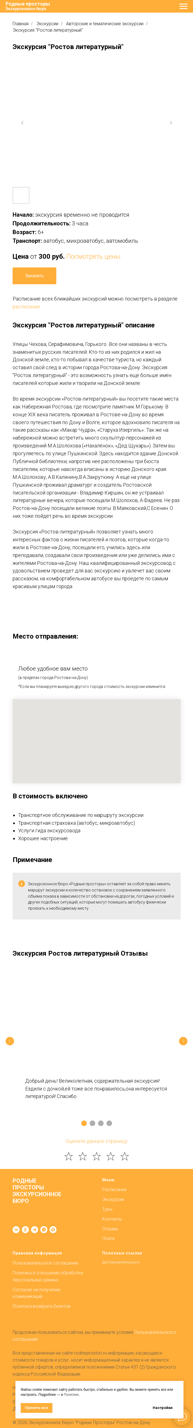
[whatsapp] (43, 1229)
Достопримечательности (120, 1262)
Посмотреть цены (93, 256)
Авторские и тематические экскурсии (104, 23)
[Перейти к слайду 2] (92, 1123)
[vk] (16, 1229)
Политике (71, 1395)
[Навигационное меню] (183, 6)
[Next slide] (171, 123)
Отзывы (110, 1228)
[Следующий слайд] (183, 1041)
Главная (21, 23)
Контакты (112, 1219)
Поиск (108, 1238)
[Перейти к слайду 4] (109, 1123)
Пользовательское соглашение (45, 1263)
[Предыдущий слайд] (10, 1041)
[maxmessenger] (53, 1229)
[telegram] (34, 1229)
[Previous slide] (22, 123)
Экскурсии (47, 23)
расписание (26, 306)
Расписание (114, 1189)
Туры (107, 1209)
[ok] (25, 1229)
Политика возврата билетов (42, 1306)
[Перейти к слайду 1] (84, 1123)
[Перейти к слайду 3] (101, 1123)
